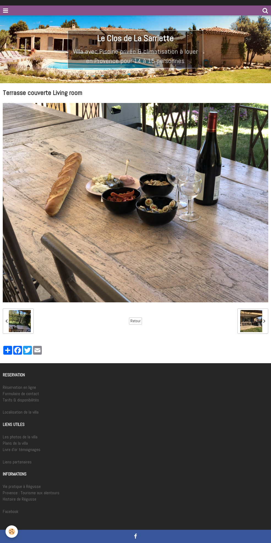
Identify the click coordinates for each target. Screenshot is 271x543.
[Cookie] (12, 531)
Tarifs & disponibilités (21, 400)
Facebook (10, 511)
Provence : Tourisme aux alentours (31, 493)
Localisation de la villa (21, 412)
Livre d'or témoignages (21, 449)
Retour (135, 321)
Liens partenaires (17, 462)
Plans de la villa (15, 443)
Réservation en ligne (19, 387)
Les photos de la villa (20, 437)
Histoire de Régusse (19, 499)
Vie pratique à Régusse (22, 486)
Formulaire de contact (21, 394)
